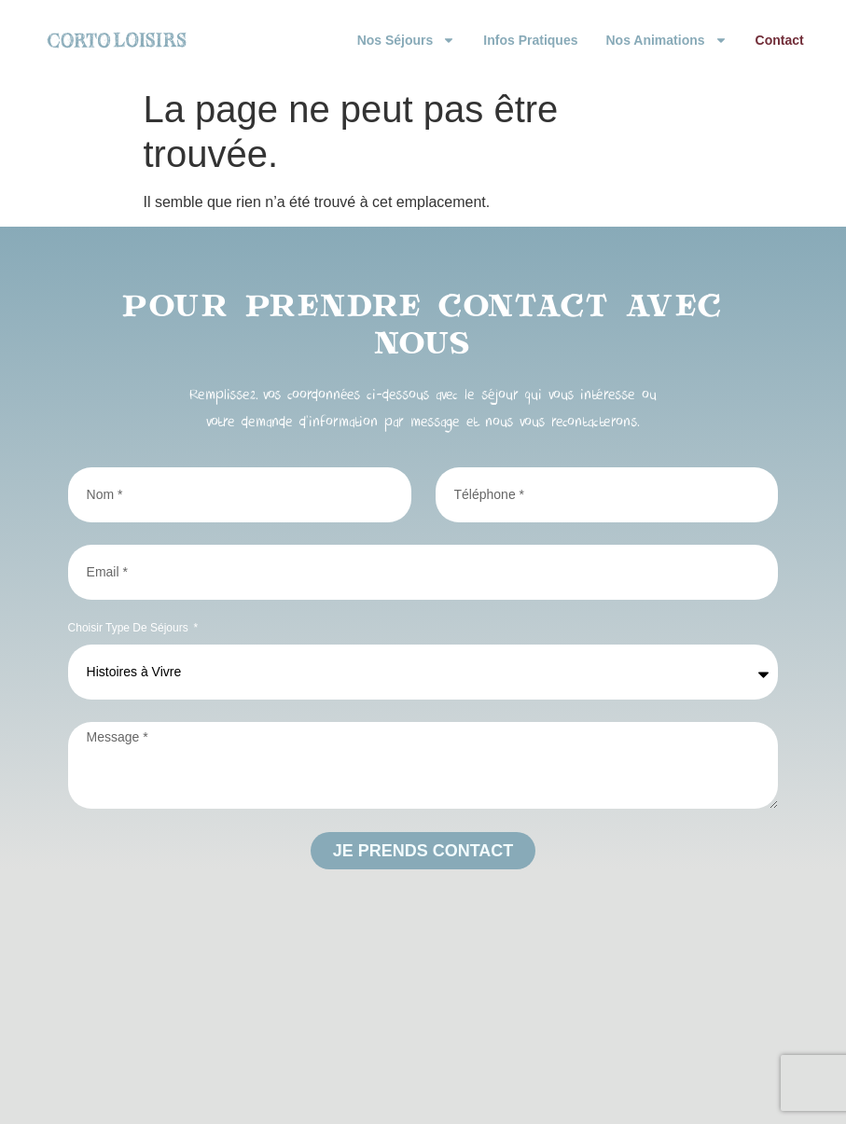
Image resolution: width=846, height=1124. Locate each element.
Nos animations (666, 40)
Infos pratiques (530, 40)
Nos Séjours (406, 40)
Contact (780, 40)
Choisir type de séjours (130, 628)
